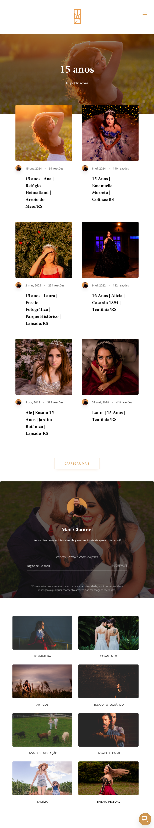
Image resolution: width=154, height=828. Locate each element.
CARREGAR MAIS (77, 463)
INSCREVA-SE (119, 565)
